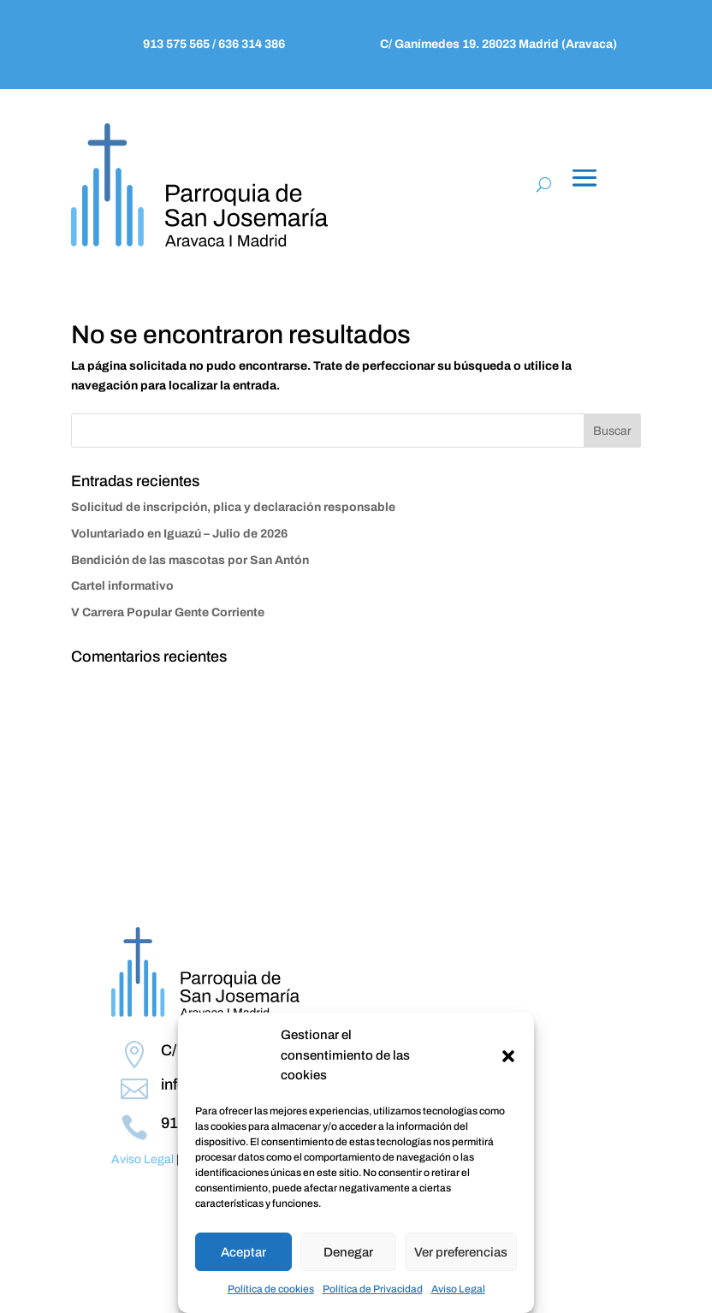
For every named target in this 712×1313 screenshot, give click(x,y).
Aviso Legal (458, 1289)
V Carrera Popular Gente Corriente (167, 612)
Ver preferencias (460, 1252)
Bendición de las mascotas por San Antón (190, 560)
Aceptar (243, 1252)
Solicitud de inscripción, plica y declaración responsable (233, 507)
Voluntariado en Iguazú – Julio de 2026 (179, 533)
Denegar (348, 1252)
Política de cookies (271, 1289)
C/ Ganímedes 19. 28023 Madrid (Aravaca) (498, 44)
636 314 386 (250, 44)
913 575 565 (177, 44)
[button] (508, 1056)
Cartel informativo (122, 585)
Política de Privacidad (373, 1289)
